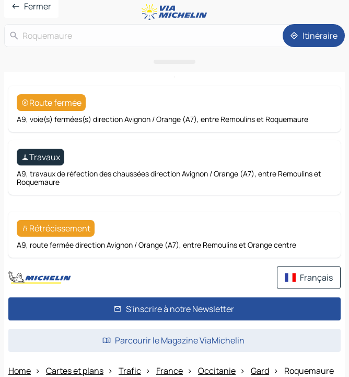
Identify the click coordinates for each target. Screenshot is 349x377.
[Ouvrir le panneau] (174, 236)
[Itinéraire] (314, 210)
